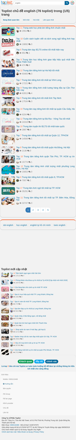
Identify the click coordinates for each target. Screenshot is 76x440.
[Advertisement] (38, 249)
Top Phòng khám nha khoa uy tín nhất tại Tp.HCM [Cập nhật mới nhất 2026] (38, 280)
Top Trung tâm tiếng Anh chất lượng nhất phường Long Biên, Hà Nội (45, 167)
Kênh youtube (8, 403)
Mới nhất (26, 20)
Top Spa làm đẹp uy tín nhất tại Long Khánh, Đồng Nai (30, 309)
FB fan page (7, 399)
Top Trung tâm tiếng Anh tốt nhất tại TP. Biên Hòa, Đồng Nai (45, 198)
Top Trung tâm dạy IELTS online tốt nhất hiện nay (40, 50)
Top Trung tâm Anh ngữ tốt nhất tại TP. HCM (38, 188)
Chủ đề (5, 408)
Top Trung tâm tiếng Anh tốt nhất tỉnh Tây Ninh (38, 98)
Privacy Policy (39, 432)
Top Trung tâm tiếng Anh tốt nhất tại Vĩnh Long (38, 80)
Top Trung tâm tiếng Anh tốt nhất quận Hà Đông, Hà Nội (43, 147)
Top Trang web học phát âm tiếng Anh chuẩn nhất (40, 28)
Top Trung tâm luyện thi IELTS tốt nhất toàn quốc (40, 126)
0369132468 (14, 425)
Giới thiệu (4, 375)
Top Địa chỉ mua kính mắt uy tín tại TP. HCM (27, 343)
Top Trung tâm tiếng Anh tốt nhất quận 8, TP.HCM (40, 177)
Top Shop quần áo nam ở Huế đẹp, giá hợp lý (27, 329)
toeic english (59, 225)
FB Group (6, 394)
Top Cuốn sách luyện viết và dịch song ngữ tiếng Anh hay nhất (45, 40)
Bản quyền (7, 388)
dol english (8, 225)
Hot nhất (36, 20)
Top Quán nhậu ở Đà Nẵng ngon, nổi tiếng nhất (28, 316)
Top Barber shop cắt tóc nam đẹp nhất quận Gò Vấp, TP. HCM (33, 336)
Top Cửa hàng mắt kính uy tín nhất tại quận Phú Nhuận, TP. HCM (34, 350)
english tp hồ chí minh (40, 225)
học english (21, 225)
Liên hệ (5, 412)
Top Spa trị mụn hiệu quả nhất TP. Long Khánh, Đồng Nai (31, 294)
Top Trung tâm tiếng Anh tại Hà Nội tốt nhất (37, 70)
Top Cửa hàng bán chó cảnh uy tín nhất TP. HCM (28, 287)
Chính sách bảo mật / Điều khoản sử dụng (17, 432)
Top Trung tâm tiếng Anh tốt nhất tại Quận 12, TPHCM (42, 135)
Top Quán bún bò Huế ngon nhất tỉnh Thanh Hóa (28, 323)
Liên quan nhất (48, 20)
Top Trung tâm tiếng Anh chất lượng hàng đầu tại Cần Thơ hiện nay (45, 89)
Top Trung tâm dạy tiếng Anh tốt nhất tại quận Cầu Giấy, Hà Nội (45, 110)
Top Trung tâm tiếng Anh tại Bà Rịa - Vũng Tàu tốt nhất (43, 119)
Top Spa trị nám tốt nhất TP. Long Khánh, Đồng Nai (29, 301)
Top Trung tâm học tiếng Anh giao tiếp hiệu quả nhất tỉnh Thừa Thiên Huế (45, 60)
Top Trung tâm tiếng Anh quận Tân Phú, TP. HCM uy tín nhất (45, 157)
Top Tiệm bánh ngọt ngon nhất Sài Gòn (25, 273)
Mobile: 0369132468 (10, 379)
